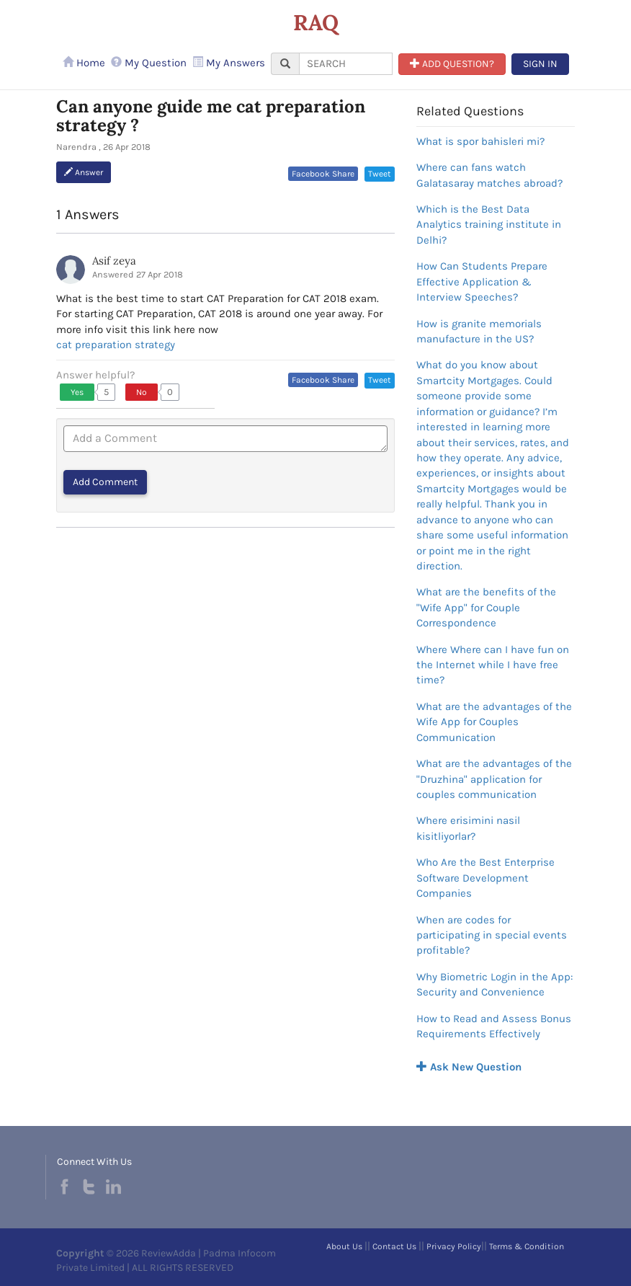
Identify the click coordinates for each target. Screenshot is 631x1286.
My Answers (228, 62)
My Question (149, 62)
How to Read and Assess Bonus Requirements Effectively (493, 1026)
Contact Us (394, 1246)
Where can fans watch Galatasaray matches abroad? (489, 175)
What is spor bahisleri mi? (480, 141)
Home (84, 62)
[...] (346, 64)
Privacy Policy (453, 1246)
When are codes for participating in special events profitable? (491, 935)
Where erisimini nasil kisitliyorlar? (468, 828)
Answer (83, 172)
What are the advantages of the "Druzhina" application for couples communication (494, 779)
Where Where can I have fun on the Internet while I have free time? (492, 665)
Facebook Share (323, 174)
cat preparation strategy (115, 344)
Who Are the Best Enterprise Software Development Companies (485, 878)
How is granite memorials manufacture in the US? (479, 331)
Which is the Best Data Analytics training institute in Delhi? (488, 225)
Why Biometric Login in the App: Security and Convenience (494, 984)
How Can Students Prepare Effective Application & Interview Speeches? (481, 281)
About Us (344, 1246)
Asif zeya (114, 260)
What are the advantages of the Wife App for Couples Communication (494, 722)
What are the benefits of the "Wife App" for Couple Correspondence (486, 607)
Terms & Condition (526, 1246)
